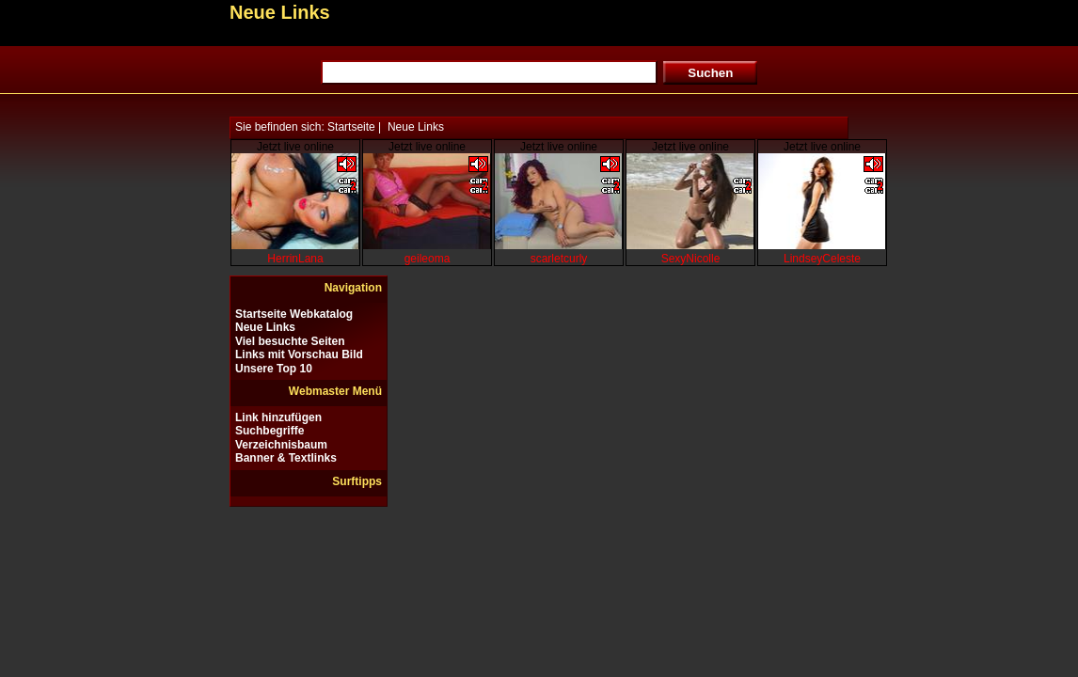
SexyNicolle (691, 258)
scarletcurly (559, 258)
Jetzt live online (295, 146)
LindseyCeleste (822, 258)
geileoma (427, 258)
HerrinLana (295, 258)
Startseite (351, 127)
